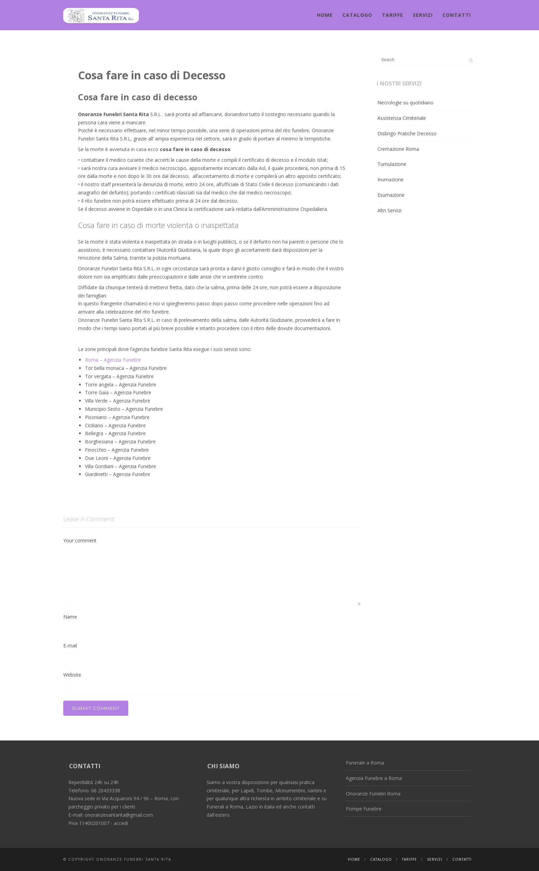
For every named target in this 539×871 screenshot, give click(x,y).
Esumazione (391, 195)
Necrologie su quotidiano (405, 102)
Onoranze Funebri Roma (373, 793)
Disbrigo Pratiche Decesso (407, 133)
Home (325, 15)
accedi (121, 823)
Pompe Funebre (364, 808)
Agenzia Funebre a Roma (374, 778)
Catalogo (357, 15)
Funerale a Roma (365, 762)
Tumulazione (391, 164)
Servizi (423, 15)
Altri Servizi (389, 210)
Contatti (456, 15)
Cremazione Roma (398, 149)
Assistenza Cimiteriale (401, 118)
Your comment (80, 540)
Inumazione (390, 179)
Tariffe (392, 15)
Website (72, 674)
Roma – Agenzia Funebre (113, 360)
